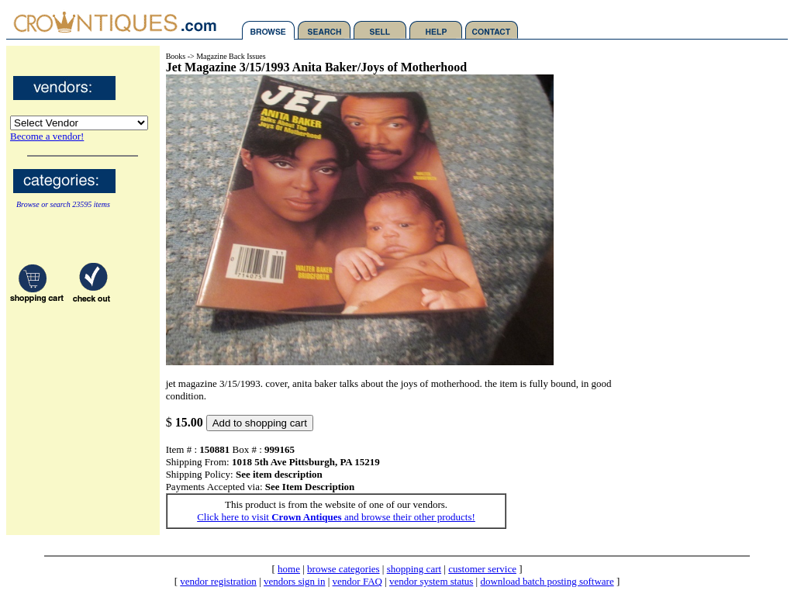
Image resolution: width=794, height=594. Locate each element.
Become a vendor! (47, 136)
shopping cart (414, 569)
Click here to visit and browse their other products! (336, 517)
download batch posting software (546, 581)
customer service (482, 569)
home (289, 569)
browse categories (343, 569)
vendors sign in (294, 581)
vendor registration (218, 581)
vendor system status (431, 581)
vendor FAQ (357, 581)
